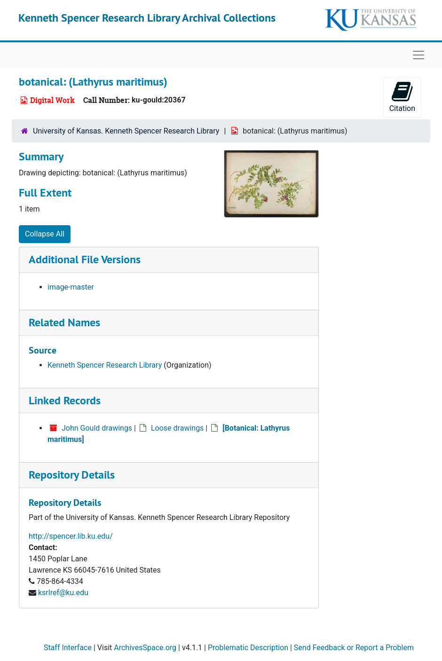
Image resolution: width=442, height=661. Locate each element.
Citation (402, 96)
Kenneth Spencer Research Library (104, 365)
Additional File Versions (85, 259)
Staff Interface (68, 647)
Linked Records (65, 400)
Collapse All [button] (44, 233)
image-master (70, 287)
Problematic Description (248, 647)
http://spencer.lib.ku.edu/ (71, 536)
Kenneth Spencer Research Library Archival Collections (147, 17)
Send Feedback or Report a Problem (354, 647)
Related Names (64, 322)
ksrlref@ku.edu (63, 592)
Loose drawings (177, 428)
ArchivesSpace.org (145, 647)
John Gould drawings (97, 428)
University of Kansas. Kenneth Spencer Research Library (126, 130)
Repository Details (72, 474)
